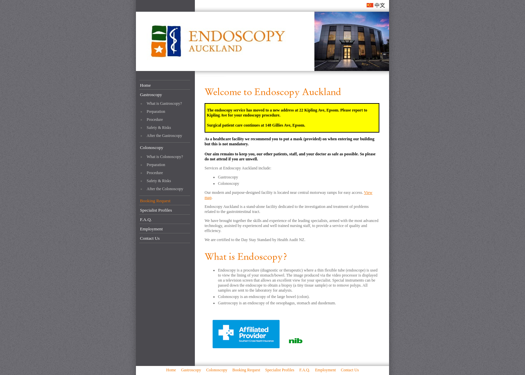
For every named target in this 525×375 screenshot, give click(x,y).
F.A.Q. (146, 219)
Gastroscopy (151, 94)
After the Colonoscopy (165, 188)
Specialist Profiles (156, 210)
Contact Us (150, 238)
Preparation (156, 111)
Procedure (155, 119)
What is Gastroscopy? (164, 103)
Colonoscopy (151, 147)
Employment (151, 228)
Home (145, 85)
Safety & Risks (159, 127)
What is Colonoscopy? (165, 156)
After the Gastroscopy (164, 135)
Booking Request (155, 200)
